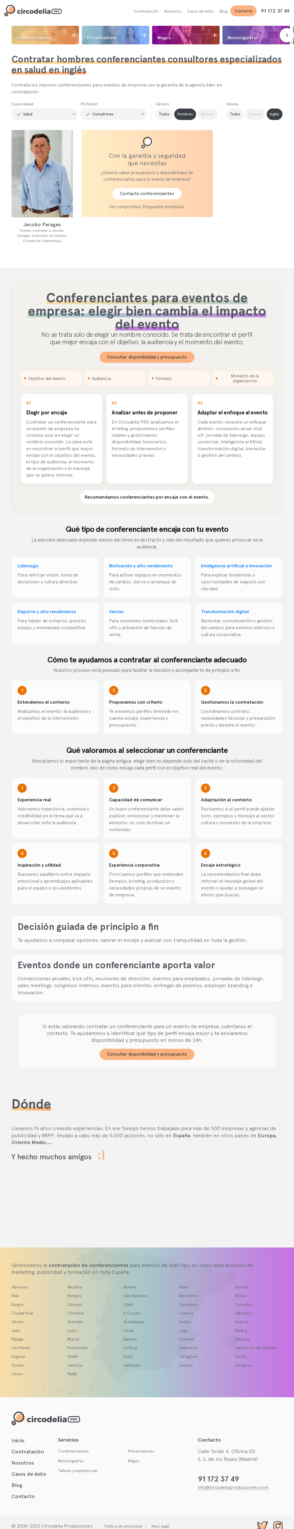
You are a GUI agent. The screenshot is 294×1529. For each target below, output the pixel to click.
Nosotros (172, 11)
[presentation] (287, 35)
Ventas (116, 611)
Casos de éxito (200, 11)
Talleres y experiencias (78, 1470)
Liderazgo (28, 565)
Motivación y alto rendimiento (141, 565)
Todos (164, 114)
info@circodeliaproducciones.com (233, 1487)
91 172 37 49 (275, 11)
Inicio (17, 1440)
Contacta (243, 11)
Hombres (185, 114)
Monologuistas (71, 1461)
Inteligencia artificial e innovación (236, 565)
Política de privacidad (123, 1526)
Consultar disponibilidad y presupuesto (147, 357)
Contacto (23, 1496)
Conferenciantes (73, 1451)
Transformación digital (225, 611)
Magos (133, 1461)
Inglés (274, 114)
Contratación (146, 11)
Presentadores (141, 1451)
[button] (44, 114)
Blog (223, 11)
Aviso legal (160, 1526)
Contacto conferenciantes (147, 193)
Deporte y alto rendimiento (47, 611)
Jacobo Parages (42, 224)
